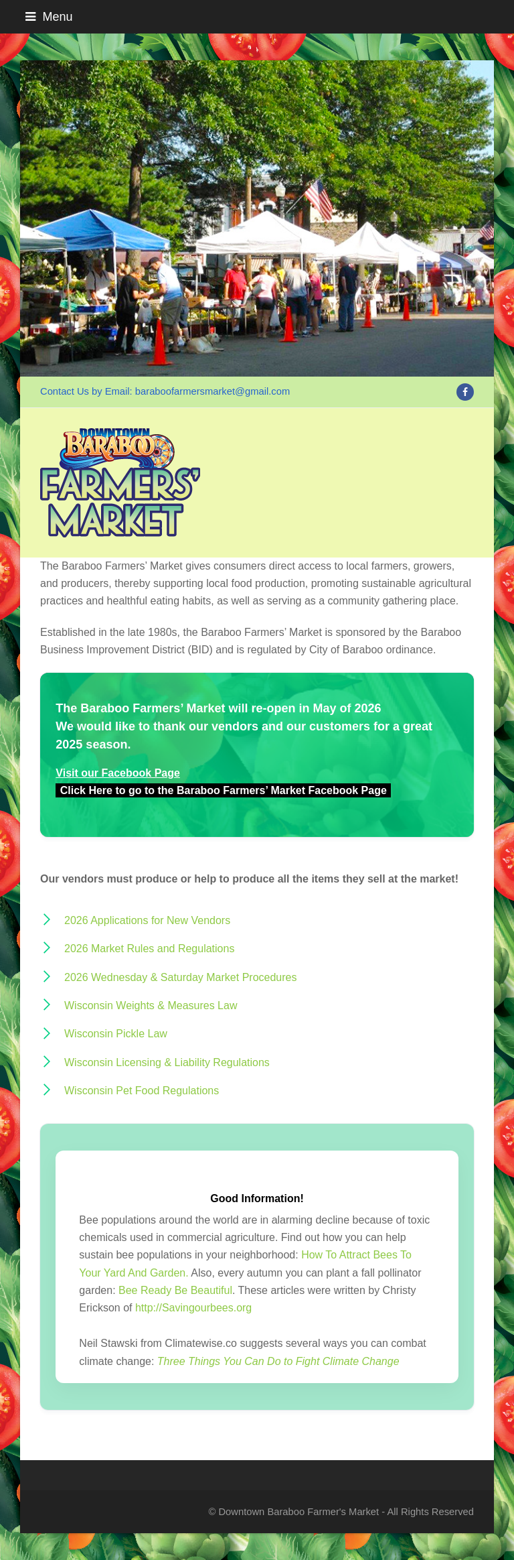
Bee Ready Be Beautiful (175, 1290)
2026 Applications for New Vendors (147, 920)
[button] (256, 17)
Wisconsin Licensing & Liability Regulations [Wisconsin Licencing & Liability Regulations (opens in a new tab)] (167, 1062)
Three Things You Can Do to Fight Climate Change (278, 1361)
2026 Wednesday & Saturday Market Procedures (180, 977)
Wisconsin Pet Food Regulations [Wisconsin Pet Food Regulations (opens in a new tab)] (141, 1090)
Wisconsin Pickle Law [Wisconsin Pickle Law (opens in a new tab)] (115, 1033)
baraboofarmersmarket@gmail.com (212, 391)
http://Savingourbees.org (193, 1307)
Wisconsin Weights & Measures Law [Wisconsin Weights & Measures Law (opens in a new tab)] (150, 1005)
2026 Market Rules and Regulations (149, 948)
